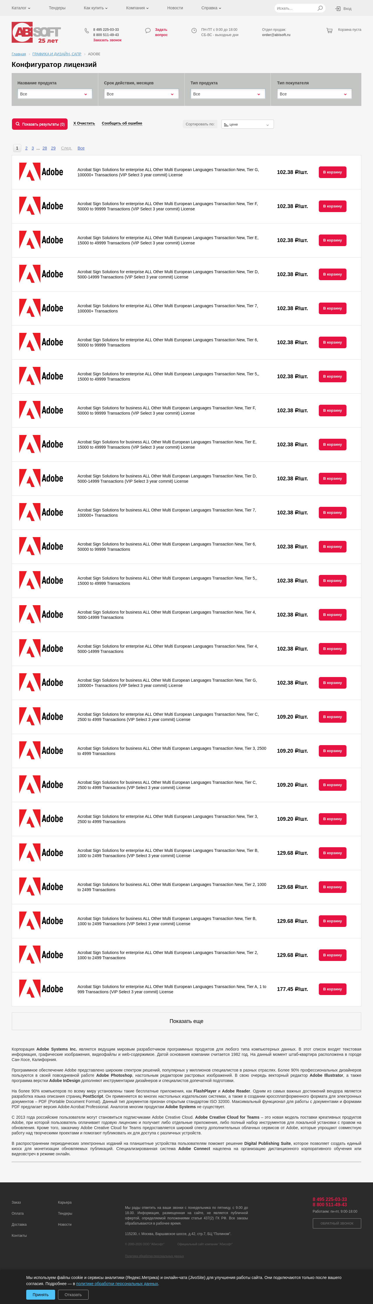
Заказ (16, 1202)
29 (53, 148)
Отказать (73, 1294)
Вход (347, 9)
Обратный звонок (337, 1223)
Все (81, 148)
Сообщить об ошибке (122, 123)
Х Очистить (84, 123)
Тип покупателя (293, 83)
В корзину (332, 172)
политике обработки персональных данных (117, 1283)
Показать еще (186, 1021)
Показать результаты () (43, 124)
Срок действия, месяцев (129, 83)
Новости (175, 8)
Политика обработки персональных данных (154, 1256)
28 (45, 148)
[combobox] (55, 94)
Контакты (19, 1236)
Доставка (19, 1225)
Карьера (65, 1202)
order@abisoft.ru (276, 35)
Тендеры (57, 8)
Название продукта (37, 83)
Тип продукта (204, 83)
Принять (41, 1294)
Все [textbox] (23, 94)
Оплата (18, 1213)
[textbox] (248, 124)
